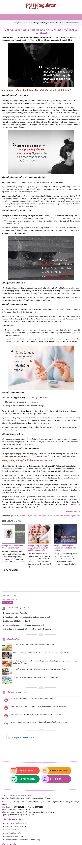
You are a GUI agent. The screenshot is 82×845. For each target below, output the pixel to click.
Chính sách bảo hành (11, 815)
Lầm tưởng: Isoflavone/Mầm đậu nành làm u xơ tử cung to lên (35, 677)
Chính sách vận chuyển (12, 819)
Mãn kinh (33, 516)
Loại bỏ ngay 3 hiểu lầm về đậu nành (17, 621)
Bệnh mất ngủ (24, 516)
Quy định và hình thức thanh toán (15, 809)
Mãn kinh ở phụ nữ (45, 516)
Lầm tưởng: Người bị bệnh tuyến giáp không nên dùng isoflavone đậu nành (40, 669)
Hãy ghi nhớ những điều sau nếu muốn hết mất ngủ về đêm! (65, 548)
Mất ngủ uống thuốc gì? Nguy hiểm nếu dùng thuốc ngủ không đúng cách (39, 548)
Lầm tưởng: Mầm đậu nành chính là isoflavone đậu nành (33, 644)
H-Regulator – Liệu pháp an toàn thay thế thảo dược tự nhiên (27, 617)
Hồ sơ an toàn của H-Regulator (15, 613)
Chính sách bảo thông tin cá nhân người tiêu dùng (21, 825)
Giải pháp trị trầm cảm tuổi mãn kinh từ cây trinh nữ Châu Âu (27, 629)
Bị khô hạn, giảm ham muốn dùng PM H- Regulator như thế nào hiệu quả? (38, 706)
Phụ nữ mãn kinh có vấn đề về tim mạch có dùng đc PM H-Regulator (36, 714)
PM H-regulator (41, 6)
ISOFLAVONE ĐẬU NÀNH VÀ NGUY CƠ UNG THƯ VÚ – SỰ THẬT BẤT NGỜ (42, 653)
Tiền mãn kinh (58, 516)
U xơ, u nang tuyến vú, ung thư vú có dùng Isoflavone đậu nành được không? (39, 722)
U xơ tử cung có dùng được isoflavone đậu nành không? (32, 698)
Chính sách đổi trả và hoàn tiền (14, 812)
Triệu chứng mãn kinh (72, 516)
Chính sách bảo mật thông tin (14, 822)
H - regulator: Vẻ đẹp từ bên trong (24, 738)
